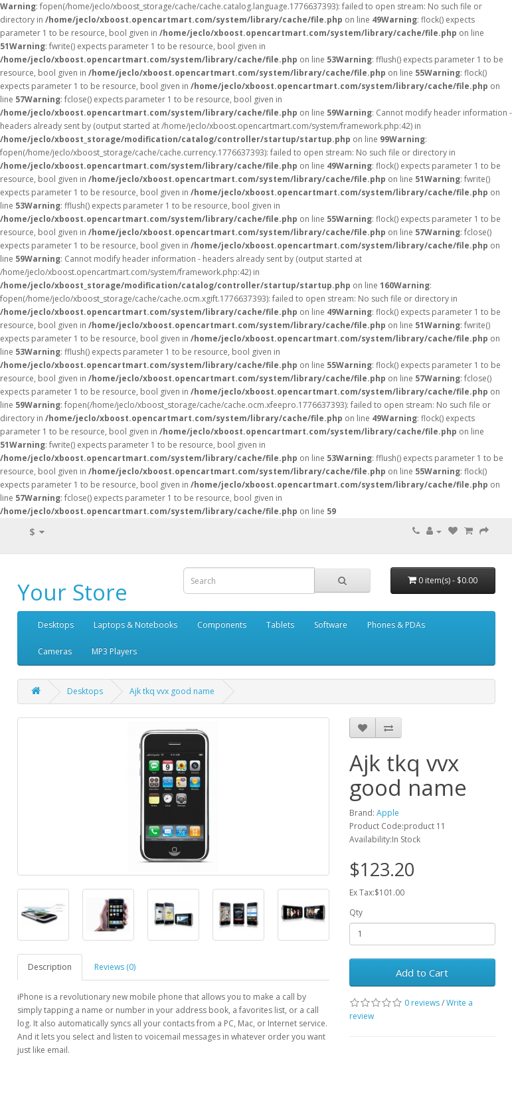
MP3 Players (114, 651)
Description (50, 967)
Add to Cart (422, 972)
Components (221, 624)
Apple (388, 812)
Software (330, 624)
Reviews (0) (114, 967)
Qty (356, 912)
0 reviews (422, 1002)
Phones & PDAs (396, 624)
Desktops (56, 624)
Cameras (55, 651)
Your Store (72, 592)
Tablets (280, 624)
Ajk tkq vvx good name (171, 691)
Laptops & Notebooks (135, 624)
